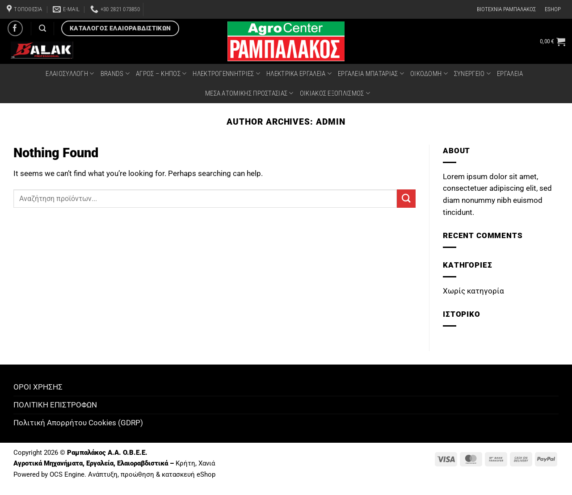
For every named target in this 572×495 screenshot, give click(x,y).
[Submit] (406, 198)
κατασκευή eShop (188, 474)
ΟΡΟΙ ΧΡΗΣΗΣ (38, 386)
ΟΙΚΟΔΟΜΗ (429, 73)
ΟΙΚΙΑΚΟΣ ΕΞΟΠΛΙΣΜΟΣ (335, 93)
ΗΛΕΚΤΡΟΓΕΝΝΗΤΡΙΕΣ (226, 73)
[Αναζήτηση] (42, 28)
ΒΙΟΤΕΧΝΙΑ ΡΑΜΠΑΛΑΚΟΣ (506, 9)
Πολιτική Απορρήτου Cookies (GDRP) (78, 422)
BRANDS (115, 73)
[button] (552, 41)
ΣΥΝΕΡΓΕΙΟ (472, 73)
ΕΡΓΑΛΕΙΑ (510, 74)
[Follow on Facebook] (15, 28)
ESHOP (553, 9)
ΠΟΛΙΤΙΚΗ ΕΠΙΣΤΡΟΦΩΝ (55, 404)
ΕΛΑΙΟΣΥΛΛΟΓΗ (70, 73)
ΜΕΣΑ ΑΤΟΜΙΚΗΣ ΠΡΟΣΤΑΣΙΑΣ (249, 93)
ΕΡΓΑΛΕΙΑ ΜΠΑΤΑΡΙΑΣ (371, 73)
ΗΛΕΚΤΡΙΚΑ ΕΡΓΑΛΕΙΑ (299, 73)
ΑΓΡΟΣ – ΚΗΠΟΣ (161, 73)
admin (330, 122)
